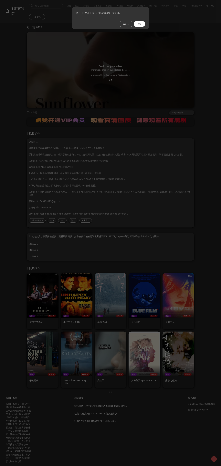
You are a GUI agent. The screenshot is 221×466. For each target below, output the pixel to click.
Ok (139, 24)
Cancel (126, 24)
